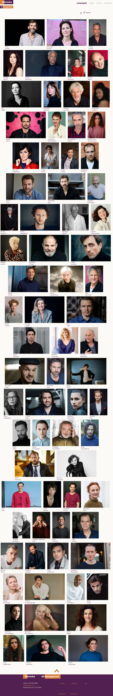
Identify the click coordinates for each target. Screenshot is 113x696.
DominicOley (92, 417)
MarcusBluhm (90, 78)
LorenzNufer (27, 417)
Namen (88, 12)
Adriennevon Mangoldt (9, 632)
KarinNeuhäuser (7, 417)
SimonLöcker (7, 324)
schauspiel (82, 3)
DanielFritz (8, 201)
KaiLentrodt (88, 294)
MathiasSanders (28, 571)
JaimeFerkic (43, 171)
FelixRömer (74, 540)
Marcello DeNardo (71, 140)
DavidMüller (69, 386)
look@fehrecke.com (29, 685)
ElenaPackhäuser (36, 448)
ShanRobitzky (55, 540)
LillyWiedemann (7, 663)
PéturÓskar (14, 448)
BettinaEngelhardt (16, 171)
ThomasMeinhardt (83, 355)
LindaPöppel (45, 509)
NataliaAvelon (5, 78)
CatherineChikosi (95, 109)
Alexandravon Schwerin (29, 632)
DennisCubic (8, 140)
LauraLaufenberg (54, 294)
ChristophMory (50, 386)
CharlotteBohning (47, 109)
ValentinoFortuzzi (84, 171)
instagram (74, 683)
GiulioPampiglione (85, 448)
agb (86, 683)
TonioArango (7, 47)
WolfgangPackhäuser (56, 448)
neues (99, 3)
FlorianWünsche (29, 663)
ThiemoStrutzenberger (30, 602)
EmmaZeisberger (71, 663)
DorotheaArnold (50, 47)
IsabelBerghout (71, 78)
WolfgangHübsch (65, 232)
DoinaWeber (69, 632)
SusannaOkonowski (70, 417)
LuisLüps (68, 324)
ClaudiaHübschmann (95, 232)
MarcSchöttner (50, 571)
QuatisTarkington (70, 602)
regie (91, 3)
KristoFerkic (63, 171)
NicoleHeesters (4, 232)
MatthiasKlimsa (32, 263)
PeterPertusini (18, 478)
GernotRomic (3, 571)
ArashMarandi (16, 355)
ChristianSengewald (74, 571)
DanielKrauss (10, 294)
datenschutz (62, 693)
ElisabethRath (86, 509)
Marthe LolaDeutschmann (92, 140)
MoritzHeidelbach (24, 232)
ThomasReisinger (16, 540)
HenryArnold (91, 47)
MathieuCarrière (66, 109)
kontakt (108, 3)
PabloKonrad (73, 263)
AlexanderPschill (66, 509)
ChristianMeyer (8, 386)
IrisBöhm (3, 109)
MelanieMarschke (55, 355)
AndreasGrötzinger (90, 201)
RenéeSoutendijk (6, 602)
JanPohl (3, 509)
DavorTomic (89, 602)
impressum (74, 693)
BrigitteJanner (3, 263)
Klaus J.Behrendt (28, 78)
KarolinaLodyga (27, 324)
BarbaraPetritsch (60, 478)
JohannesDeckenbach (52, 140)
